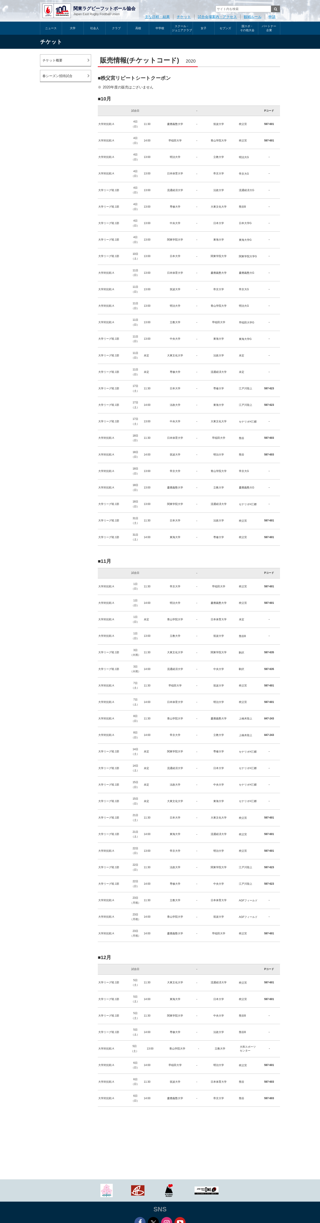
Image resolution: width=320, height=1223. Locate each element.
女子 (203, 28)
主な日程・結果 (157, 17)
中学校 (160, 28)
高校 (138, 28)
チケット (184, 17)
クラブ (116, 28)
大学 (73, 28)
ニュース (51, 28)
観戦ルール (253, 17)
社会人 (94, 28)
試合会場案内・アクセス (217, 17)
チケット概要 (52, 60)
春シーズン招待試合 (57, 76)
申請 (272, 17)
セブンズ (225, 28)
